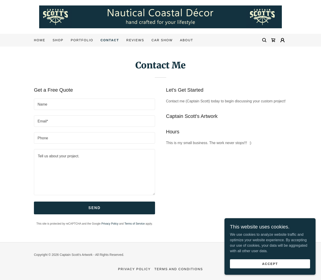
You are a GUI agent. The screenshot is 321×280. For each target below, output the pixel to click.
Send (94, 208)
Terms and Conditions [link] (178, 269)
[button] (282, 40)
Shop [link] (58, 40)
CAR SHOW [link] (162, 40)
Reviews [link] (135, 40)
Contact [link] (109, 40)
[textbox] (94, 104)
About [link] (186, 40)
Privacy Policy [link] (109, 223)
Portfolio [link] (82, 40)
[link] (160, 16)
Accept (270, 263)
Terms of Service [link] (134, 223)
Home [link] (39, 40)
